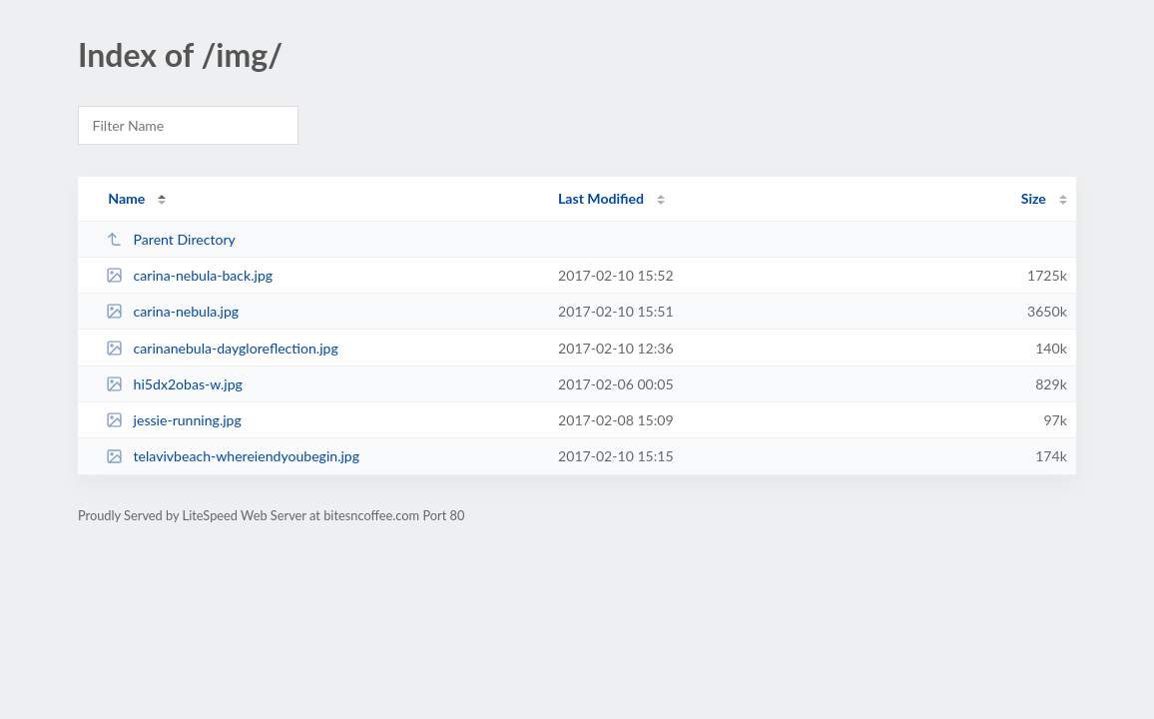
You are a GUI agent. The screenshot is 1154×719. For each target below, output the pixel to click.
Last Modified (601, 198)
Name (126, 198)
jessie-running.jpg (174, 419)
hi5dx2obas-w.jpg (174, 383)
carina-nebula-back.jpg (189, 275)
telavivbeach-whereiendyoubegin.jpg (232, 455)
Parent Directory (171, 239)
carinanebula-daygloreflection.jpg (222, 348)
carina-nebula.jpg (172, 311)
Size (1033, 198)
